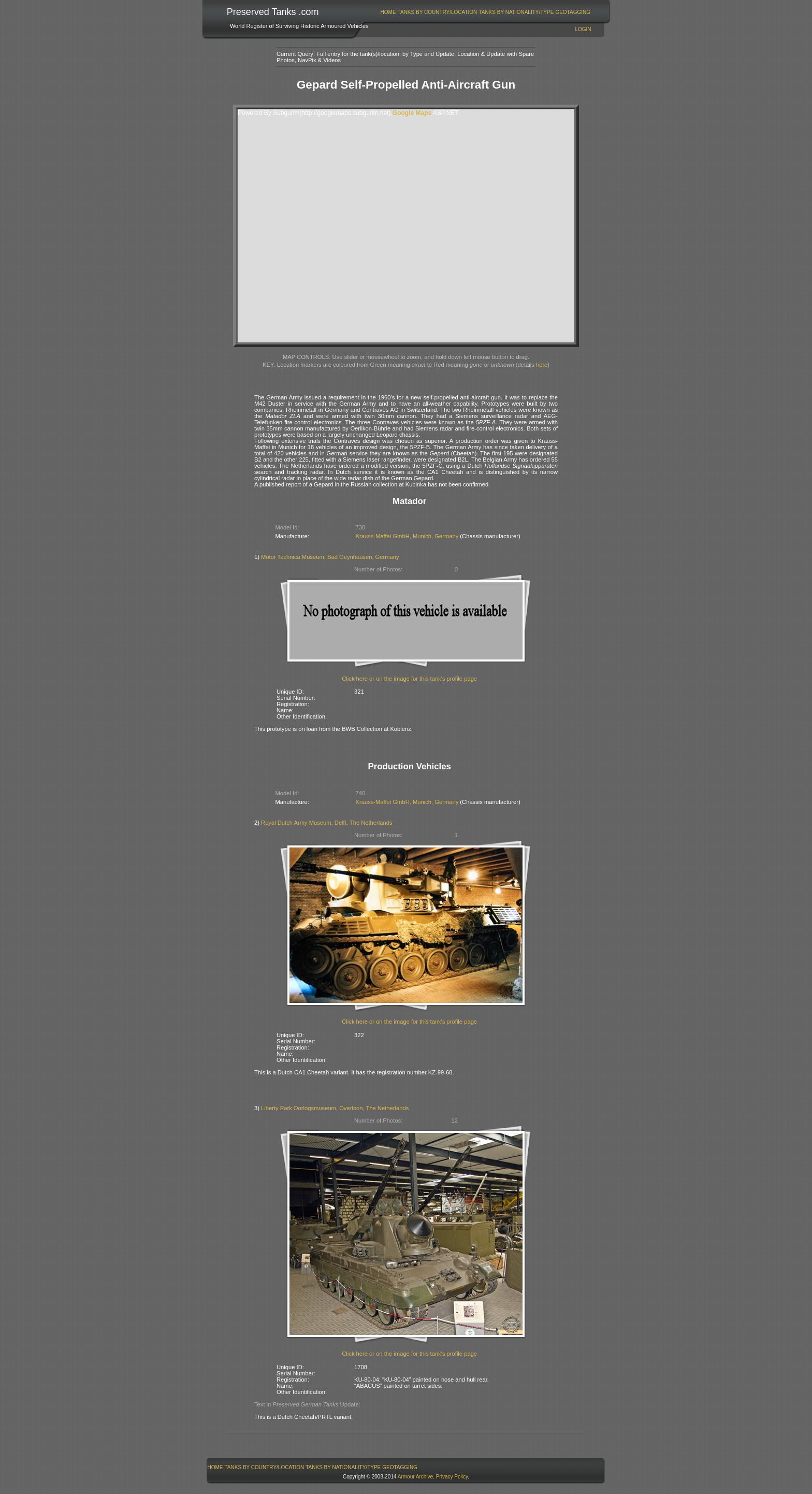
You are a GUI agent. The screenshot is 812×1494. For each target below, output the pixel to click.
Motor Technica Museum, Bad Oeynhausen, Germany (330, 557)
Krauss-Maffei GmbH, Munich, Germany (407, 536)
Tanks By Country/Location (437, 12)
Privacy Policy (452, 1476)
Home (388, 12)
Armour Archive (415, 1476)
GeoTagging (572, 12)
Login (583, 29)
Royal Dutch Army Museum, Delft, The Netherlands (326, 823)
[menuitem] (388, 12)
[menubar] (485, 12)
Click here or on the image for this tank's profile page (409, 679)
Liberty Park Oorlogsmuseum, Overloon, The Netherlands (335, 1108)
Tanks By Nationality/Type (516, 12)
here (541, 365)
